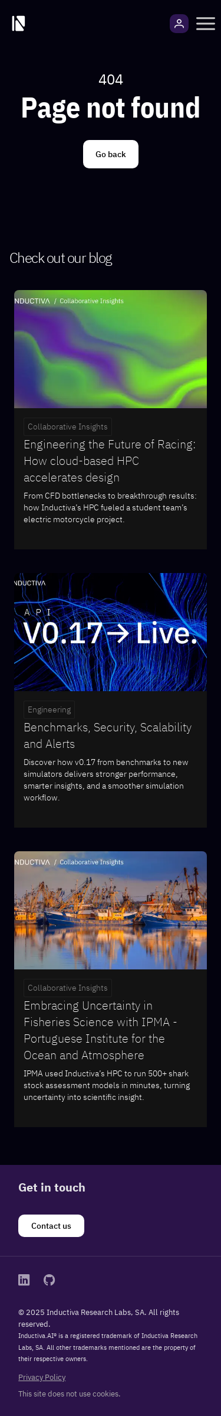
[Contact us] (51, 1226)
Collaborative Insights (68, 426)
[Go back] (110, 154)
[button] (205, 23)
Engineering (49, 709)
